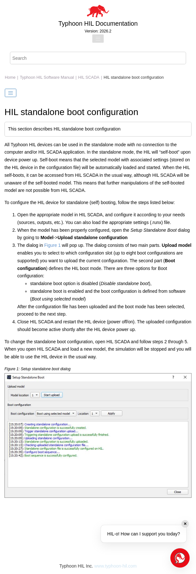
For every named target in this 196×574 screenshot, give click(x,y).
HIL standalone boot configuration (133, 77)
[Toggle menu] (98, 38)
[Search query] (98, 58)
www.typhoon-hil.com (115, 566)
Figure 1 (52, 245)
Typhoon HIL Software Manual (47, 77)
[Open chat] (180, 558)
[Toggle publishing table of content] (10, 93)
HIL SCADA (88, 77)
